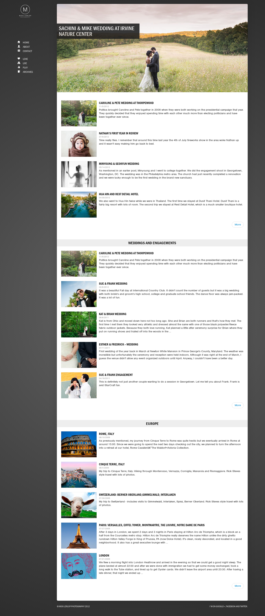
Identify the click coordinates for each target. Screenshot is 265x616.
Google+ (220, 606)
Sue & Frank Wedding (113, 283)
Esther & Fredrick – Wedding (118, 344)
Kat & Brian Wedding (112, 314)
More (238, 224)
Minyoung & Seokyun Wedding (119, 164)
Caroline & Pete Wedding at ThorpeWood (126, 103)
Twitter (243, 606)
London (104, 555)
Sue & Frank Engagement (116, 375)
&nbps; (25, 20)
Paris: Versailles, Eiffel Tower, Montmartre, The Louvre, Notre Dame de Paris (152, 525)
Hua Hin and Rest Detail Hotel (119, 194)
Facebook (230, 606)
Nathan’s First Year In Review (118, 133)
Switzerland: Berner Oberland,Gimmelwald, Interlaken (137, 495)
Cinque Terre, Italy (112, 464)
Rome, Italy (106, 434)
